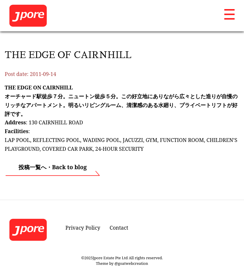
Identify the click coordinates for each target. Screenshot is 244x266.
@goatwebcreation (131, 263)
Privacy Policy (83, 227)
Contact (119, 227)
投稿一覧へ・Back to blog (53, 167)
